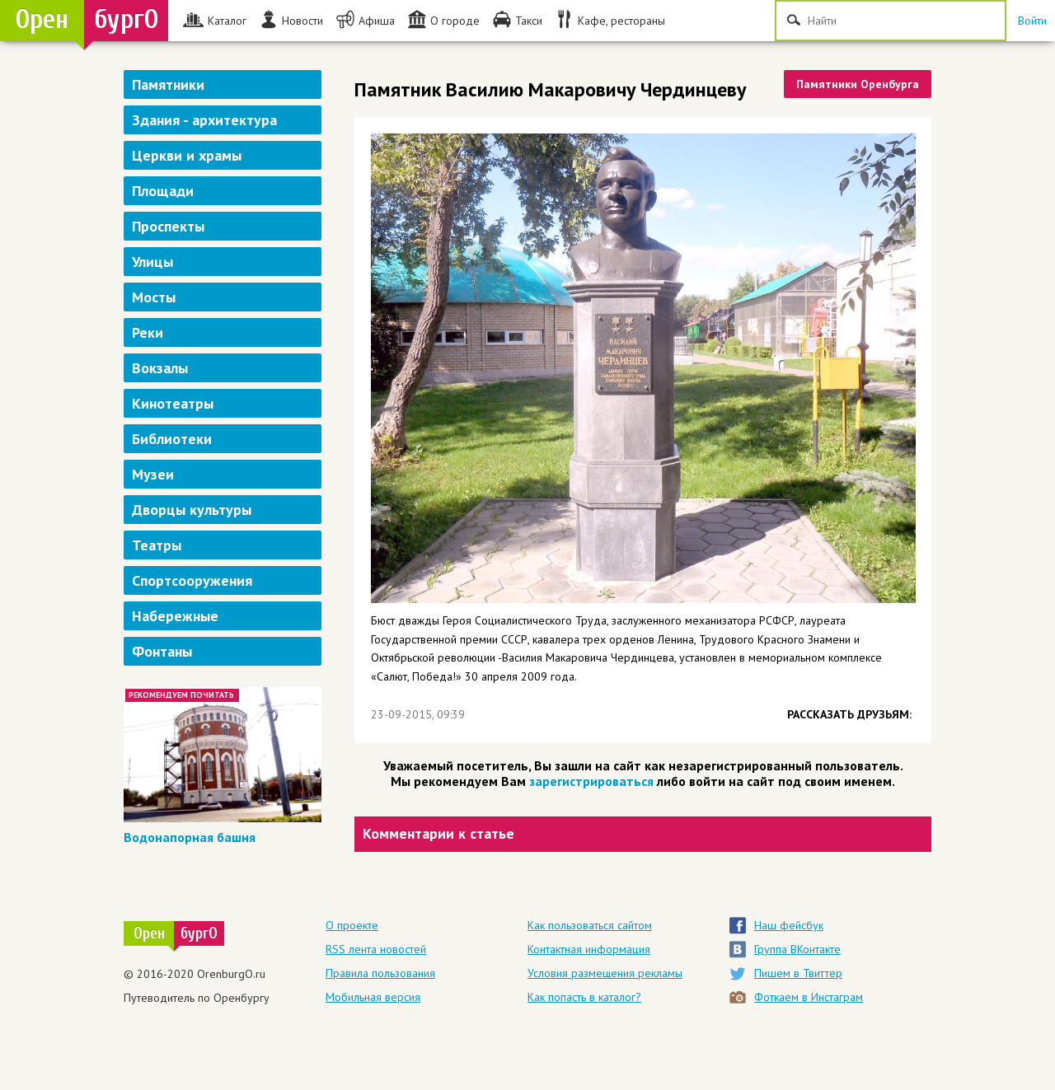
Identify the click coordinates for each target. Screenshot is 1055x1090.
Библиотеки (172, 438)
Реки (147, 332)
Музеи (153, 474)
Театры (156, 545)
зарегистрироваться (591, 781)
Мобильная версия (373, 996)
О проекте (352, 925)
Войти (1032, 20)
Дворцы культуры (191, 509)
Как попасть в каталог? (584, 996)
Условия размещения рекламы (605, 973)
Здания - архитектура (204, 119)
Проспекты (168, 226)
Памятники (168, 84)
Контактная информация (589, 949)
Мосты (154, 297)
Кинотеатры (172, 403)
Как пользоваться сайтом (590, 925)
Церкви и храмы (186, 155)
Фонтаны (162, 651)
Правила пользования (380, 973)
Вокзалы (160, 367)
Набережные (175, 615)
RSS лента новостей (376, 949)
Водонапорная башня (190, 837)
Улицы (152, 261)
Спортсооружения (192, 580)
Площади (163, 190)
